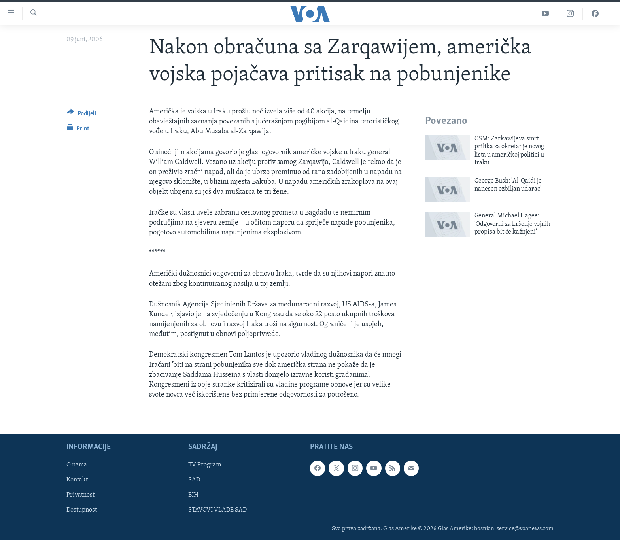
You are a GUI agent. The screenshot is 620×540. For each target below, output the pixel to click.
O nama (76, 465)
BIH (193, 495)
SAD (194, 480)
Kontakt (77, 480)
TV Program (204, 465)
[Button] (81, 115)
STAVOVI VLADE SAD (217, 510)
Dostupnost (81, 510)
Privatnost (80, 495)
